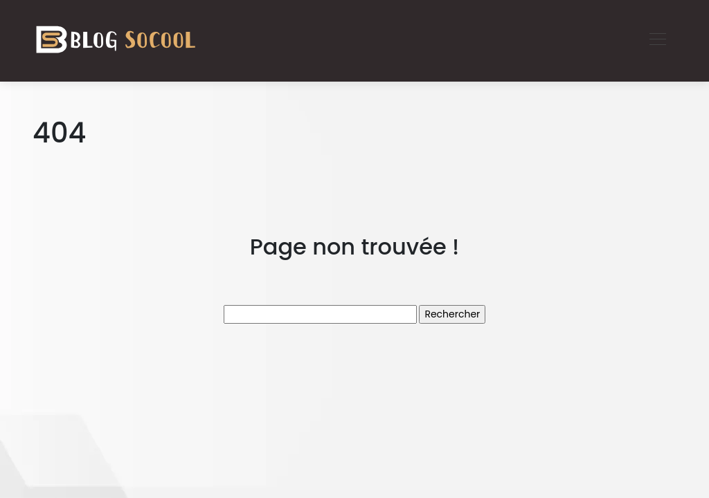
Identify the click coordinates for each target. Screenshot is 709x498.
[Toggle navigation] (657, 41)
